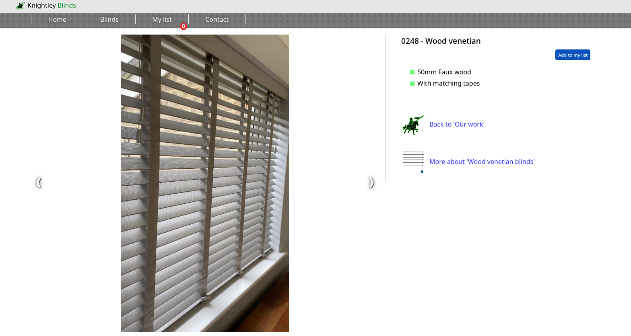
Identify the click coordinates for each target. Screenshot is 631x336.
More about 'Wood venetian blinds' (468, 161)
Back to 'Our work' (443, 124)
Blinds (109, 19)
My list (162, 19)
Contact (217, 19)
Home (57, 19)
